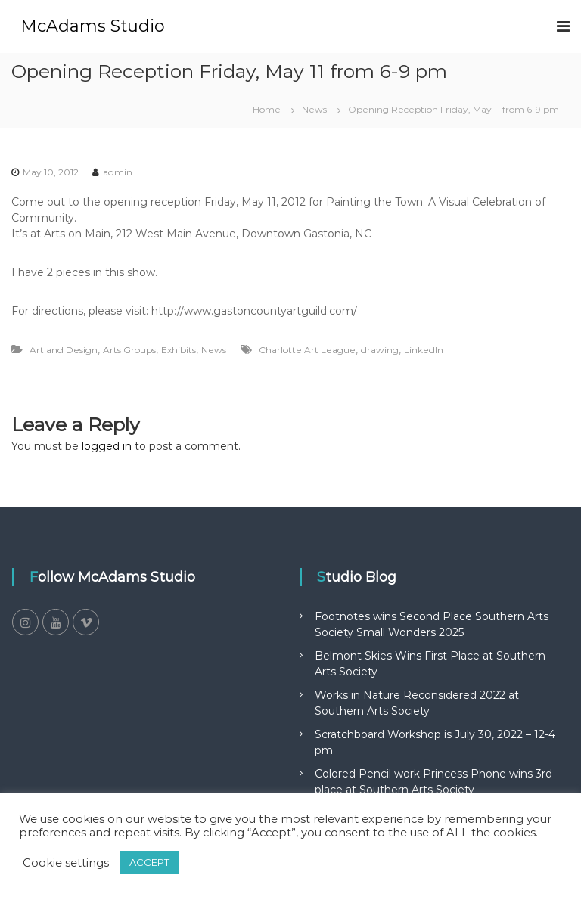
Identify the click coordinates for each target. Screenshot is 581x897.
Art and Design (64, 349)
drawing (380, 349)
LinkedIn (423, 349)
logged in (107, 446)
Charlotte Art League (307, 349)
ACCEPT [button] (149, 862)
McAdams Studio (92, 26)
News (314, 109)
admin (117, 172)
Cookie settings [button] (66, 863)
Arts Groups (129, 349)
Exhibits (178, 349)
